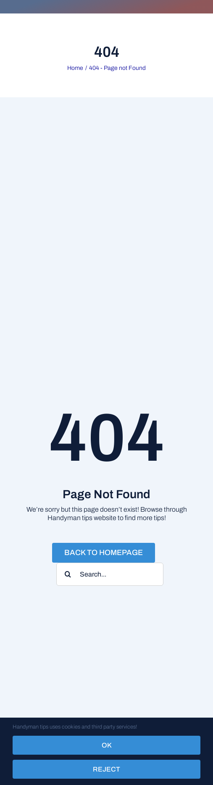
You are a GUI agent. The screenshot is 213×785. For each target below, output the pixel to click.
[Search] (67, 574)
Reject (106, 769)
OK (107, 745)
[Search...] (109, 574)
